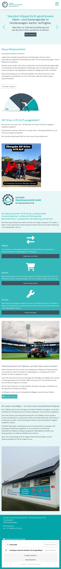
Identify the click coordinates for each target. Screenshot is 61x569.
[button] (4, 27)
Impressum (24, 564)
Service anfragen (30, 312)
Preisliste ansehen (8, 86)
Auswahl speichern (30, 555)
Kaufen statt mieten (30, 283)
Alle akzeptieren (30, 560)
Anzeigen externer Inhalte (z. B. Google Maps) (26, 550)
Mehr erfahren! (30, 34)
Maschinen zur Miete (30, 256)
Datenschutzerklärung (34, 564)
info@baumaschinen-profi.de (15, 539)
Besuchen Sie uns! (9, 396)
